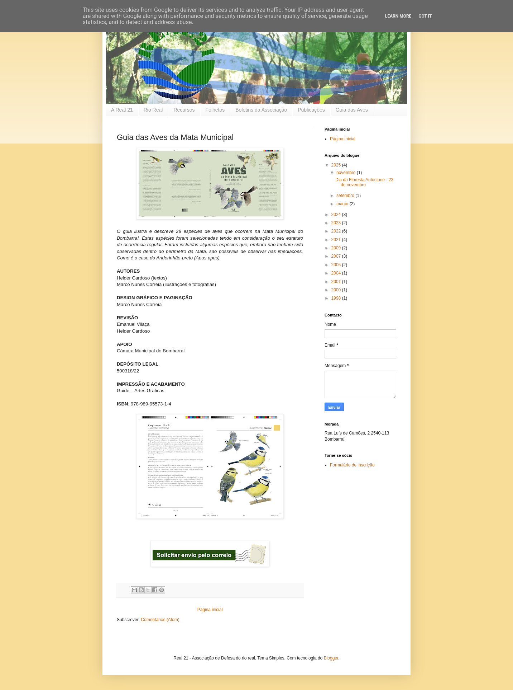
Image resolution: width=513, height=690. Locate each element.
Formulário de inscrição (352, 465)
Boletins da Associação (261, 110)
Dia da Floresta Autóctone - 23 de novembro (364, 182)
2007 (336, 256)
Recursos (184, 110)
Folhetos (215, 110)
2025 (336, 165)
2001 (336, 281)
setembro (345, 195)
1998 (336, 298)
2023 (336, 222)
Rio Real (153, 110)
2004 (336, 273)
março (343, 203)
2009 (336, 247)
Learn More (398, 16)
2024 (336, 214)
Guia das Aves (352, 110)
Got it (425, 16)
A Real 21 (122, 110)
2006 (336, 264)
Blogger (331, 658)
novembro (346, 172)
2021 (336, 239)
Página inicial (210, 609)
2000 (336, 289)
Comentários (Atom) (160, 619)
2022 (336, 231)
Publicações (311, 110)
